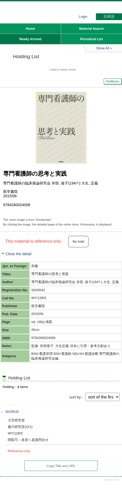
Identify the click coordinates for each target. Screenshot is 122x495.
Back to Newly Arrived (63, 69)
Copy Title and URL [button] (61, 466)
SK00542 (12, 412)
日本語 (108, 17)
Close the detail (18, 254)
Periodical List (91, 39)
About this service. (111, 480)
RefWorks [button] (112, 81)
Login (83, 17)
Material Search (91, 29)
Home (30, 29)
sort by (75, 397)
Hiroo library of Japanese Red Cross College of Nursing (39, 9)
